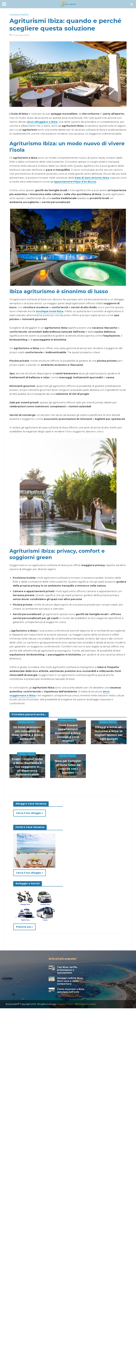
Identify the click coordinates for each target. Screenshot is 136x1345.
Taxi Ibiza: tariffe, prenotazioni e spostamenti (68, 969)
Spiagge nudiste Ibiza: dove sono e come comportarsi (70, 981)
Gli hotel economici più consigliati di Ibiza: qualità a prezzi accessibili (27, 732)
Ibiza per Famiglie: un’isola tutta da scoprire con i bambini (68, 764)
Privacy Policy (65, 1004)
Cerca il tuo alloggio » (29, 813)
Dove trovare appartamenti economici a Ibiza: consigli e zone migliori (68, 730)
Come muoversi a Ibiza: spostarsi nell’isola (71, 990)
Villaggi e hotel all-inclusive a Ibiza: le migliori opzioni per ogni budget (109, 732)
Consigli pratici (19, 14)
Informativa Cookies (85, 1004)
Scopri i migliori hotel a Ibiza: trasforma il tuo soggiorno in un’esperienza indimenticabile (27, 765)
